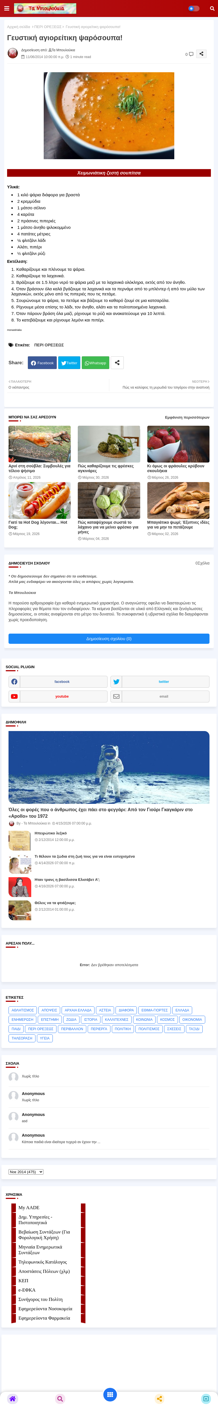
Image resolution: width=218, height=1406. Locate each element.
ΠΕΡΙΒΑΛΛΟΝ (72, 1029)
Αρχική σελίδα (18, 27)
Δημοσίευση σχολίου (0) (108, 638)
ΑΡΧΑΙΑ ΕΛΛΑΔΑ (78, 1010)
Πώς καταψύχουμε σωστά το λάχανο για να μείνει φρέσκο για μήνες (108, 527)
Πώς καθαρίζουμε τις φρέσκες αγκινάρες (106, 468)
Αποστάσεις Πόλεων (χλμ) (44, 1271)
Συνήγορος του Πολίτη (40, 1299)
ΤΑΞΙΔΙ (194, 1029)
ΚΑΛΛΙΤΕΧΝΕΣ (117, 1020)
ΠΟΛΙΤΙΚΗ (123, 1029)
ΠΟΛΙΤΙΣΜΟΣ (149, 1029)
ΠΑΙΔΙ (16, 1029)
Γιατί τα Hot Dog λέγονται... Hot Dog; (38, 524)
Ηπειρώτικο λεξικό (51, 833)
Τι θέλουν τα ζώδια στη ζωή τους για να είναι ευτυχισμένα (85, 856)
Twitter (71, 363)
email (164, 696)
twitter (164, 682)
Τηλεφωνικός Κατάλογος (42, 1262)
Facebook (45, 363)
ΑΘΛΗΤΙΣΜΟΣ (23, 1010)
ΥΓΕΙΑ (45, 1038)
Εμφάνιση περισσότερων (187, 417)
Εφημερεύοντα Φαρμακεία (44, 1318)
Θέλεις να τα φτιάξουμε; (55, 903)
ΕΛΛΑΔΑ (182, 1010)
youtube (62, 696)
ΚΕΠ (23, 1280)
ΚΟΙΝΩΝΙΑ (144, 1020)
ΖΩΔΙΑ (71, 1020)
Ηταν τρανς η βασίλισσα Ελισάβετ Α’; (67, 879)
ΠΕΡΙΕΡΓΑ (99, 1029)
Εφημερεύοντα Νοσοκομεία (45, 1308)
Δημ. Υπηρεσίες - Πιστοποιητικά (35, 1219)
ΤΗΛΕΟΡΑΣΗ (22, 1038)
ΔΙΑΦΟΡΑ (126, 1010)
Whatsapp (97, 363)
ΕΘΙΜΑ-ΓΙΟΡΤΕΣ (154, 1010)
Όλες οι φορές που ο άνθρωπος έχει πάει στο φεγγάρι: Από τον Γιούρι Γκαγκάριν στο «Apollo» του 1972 (101, 812)
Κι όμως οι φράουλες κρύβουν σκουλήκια (176, 468)
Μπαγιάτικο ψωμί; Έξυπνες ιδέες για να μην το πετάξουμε (178, 524)
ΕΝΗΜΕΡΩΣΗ (22, 1020)
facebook (62, 682)
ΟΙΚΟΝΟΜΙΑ (192, 1020)
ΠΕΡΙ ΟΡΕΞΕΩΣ (48, 27)
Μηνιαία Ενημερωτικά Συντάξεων (40, 1249)
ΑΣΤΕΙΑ (105, 1010)
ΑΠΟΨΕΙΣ (49, 1010)
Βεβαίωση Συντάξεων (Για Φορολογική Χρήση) (44, 1234)
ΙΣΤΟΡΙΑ (90, 1020)
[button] (212, 8)
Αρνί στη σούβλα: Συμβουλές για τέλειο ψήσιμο (39, 468)
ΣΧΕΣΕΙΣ (174, 1029)
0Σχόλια (202, 563)
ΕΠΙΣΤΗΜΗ (49, 1020)
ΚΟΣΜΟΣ (167, 1020)
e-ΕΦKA (26, 1290)
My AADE (28, 1207)
